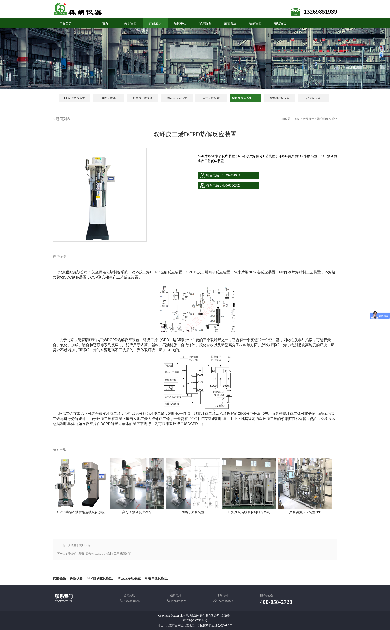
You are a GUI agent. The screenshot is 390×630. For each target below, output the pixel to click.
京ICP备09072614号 (195, 620)
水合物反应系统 (143, 98)
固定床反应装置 (177, 98)
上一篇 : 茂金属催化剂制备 (73, 545)
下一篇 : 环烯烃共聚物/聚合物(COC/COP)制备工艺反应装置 (94, 553)
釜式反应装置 (211, 98)
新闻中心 (180, 23)
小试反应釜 (313, 98)
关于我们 (130, 23)
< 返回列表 (61, 119)
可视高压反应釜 (156, 578)
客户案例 (205, 23)
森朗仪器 (76, 578)
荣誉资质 (230, 23)
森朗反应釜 (109, 98)
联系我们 (255, 23)
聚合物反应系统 (242, 98)
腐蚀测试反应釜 (279, 98)
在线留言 (280, 23)
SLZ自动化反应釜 (99, 578)
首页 (297, 118)
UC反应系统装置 (74, 98)
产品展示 (155, 23)
